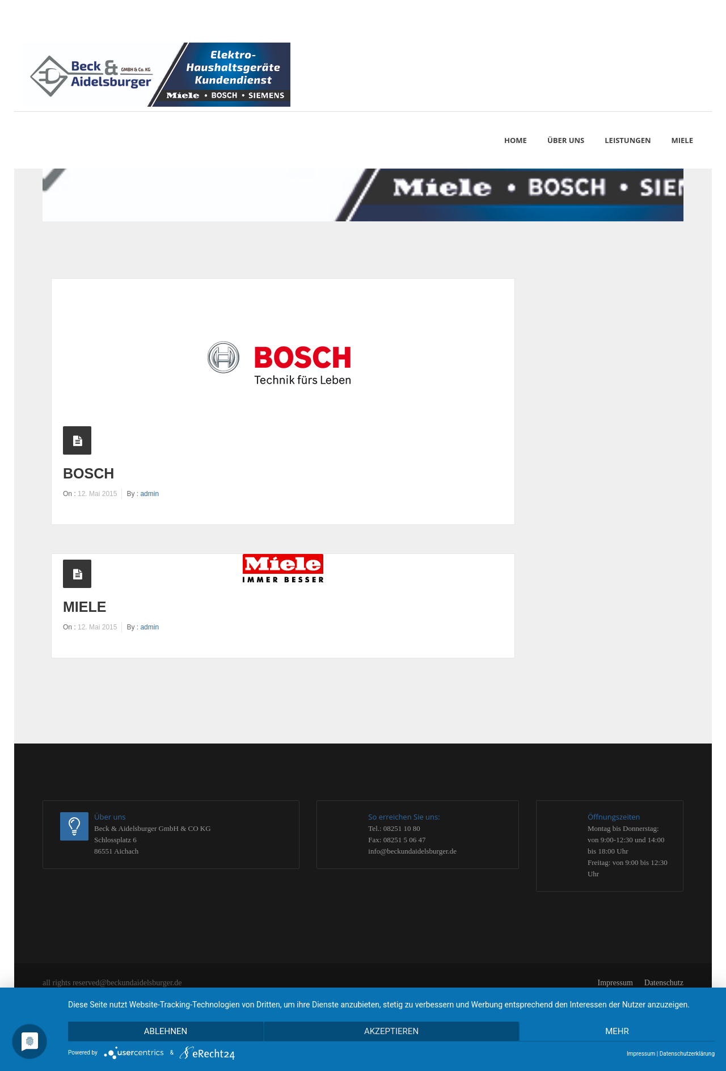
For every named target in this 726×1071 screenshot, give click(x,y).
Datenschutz (663, 982)
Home (515, 140)
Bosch (88, 473)
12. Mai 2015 (97, 494)
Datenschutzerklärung (687, 1054)
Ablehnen (164, 1032)
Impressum (615, 982)
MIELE (682, 140)
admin (149, 494)
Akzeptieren (391, 1032)
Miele (84, 607)
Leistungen (628, 140)
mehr (618, 1032)
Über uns (565, 140)
